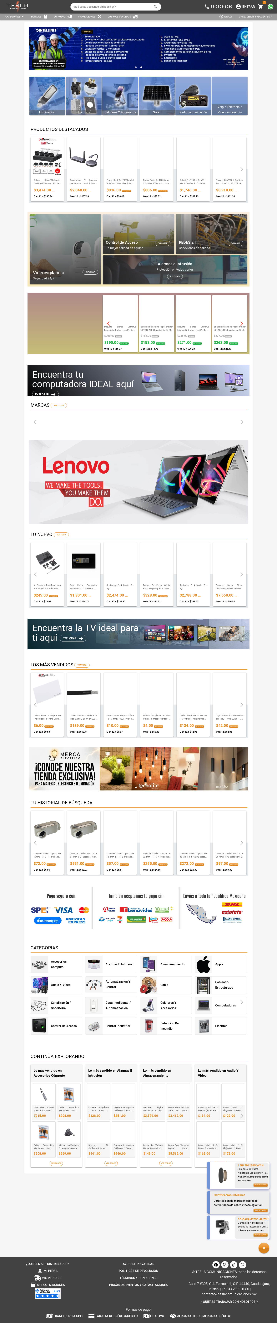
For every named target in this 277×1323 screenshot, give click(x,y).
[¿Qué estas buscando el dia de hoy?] (112, 7)
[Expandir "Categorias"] (15, 17)
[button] (264, 1248)
